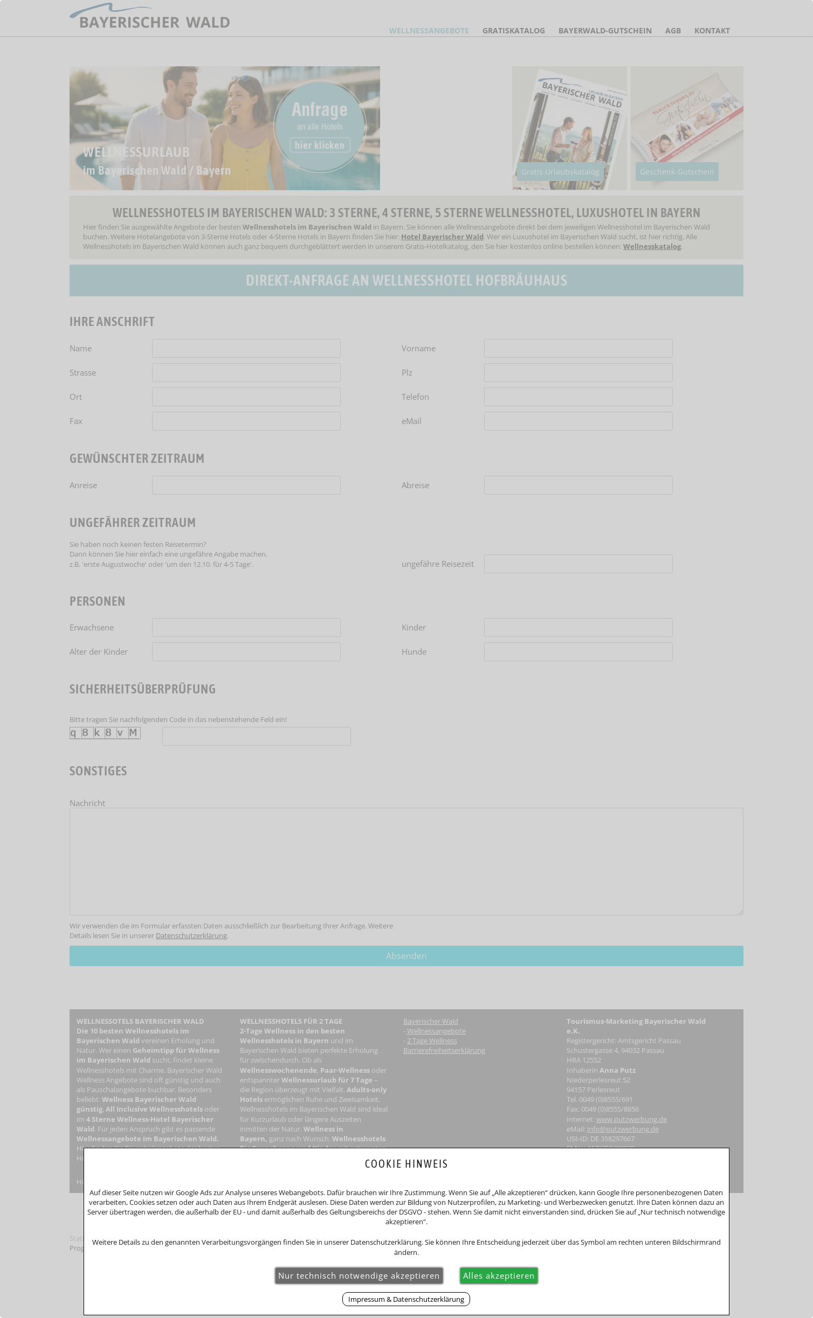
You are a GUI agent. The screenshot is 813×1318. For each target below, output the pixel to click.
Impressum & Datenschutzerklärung (406, 1299)
